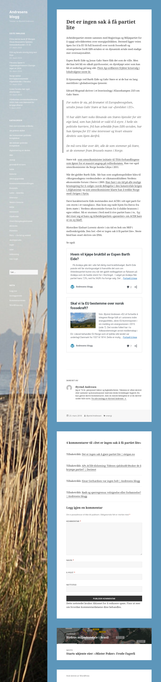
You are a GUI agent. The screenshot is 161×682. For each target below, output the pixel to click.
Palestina (13, 230)
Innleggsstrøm (15, 295)
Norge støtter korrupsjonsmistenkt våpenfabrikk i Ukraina (20, 79)
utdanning (14, 254)
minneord (13, 211)
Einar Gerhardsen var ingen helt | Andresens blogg (111, 480)
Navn (70, 560)
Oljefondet (14, 216)
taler (11, 249)
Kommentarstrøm (17, 300)
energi (12, 160)
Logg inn (13, 291)
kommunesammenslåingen (21, 183)
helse (11, 169)
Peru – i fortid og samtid (20, 235)
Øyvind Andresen (93, 415)
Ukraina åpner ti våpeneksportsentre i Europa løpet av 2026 (22, 65)
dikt (11, 155)
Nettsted (71, 584)
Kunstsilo (13, 188)
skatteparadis (15, 240)
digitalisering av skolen (19, 150)
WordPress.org (15, 305)
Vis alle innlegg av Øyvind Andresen (107, 398)
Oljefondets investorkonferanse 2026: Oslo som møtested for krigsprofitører (23, 102)
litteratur (13, 197)
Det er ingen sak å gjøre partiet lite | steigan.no (108, 454)
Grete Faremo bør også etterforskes (19, 90)
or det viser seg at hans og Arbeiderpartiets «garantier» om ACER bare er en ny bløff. (104, 216)
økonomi (13, 226)
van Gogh (13, 259)
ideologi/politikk (16, 178)
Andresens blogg (18, 14)
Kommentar (73, 521)
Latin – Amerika (16, 193)
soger (11, 244)
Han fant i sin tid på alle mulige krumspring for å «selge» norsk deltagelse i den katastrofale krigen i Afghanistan (104, 186)
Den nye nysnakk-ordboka (21, 126)
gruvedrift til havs (17, 164)
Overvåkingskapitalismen (20, 221)
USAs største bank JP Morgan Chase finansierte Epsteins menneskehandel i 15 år (22, 42)
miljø (11, 207)
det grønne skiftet (17, 130)
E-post (70, 572)
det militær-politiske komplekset (18, 144)
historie (12, 174)
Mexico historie (16, 202)
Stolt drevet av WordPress (77, 675)
